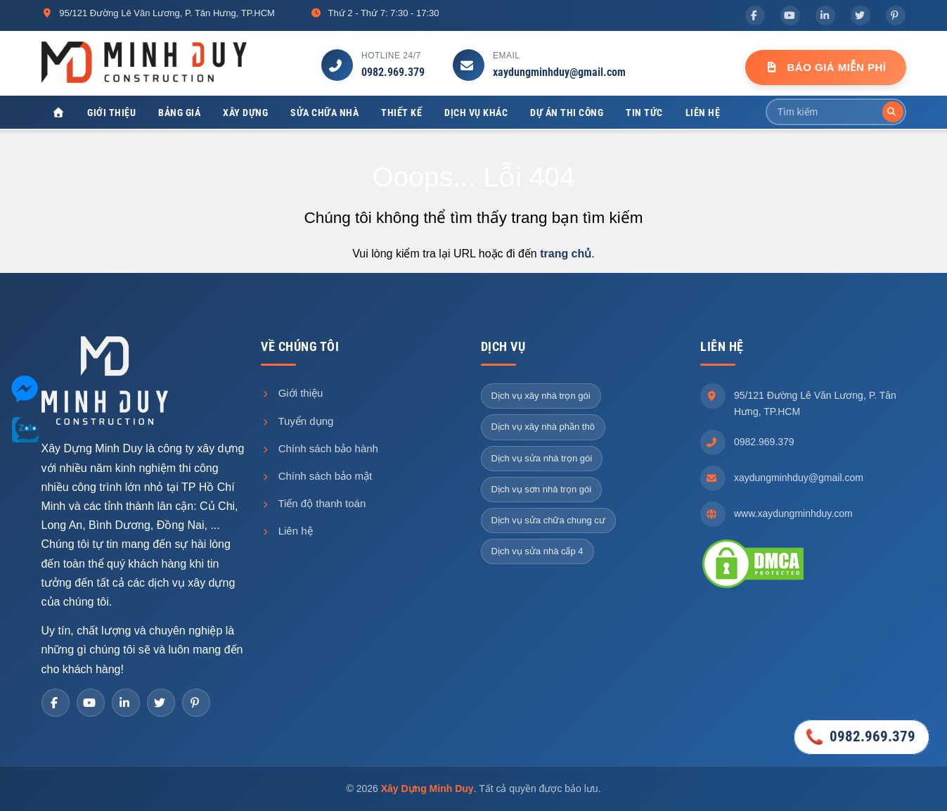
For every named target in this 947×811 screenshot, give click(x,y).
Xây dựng (245, 112)
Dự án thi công (566, 112)
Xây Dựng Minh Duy (427, 788)
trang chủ (565, 254)
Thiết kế (401, 112)
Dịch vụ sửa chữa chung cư (548, 520)
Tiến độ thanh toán (313, 503)
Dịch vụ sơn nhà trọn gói (541, 489)
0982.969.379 (393, 72)
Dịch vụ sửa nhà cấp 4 (537, 551)
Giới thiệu (111, 112)
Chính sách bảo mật (316, 476)
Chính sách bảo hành (319, 448)
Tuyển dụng (297, 421)
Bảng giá (179, 112)
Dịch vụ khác (476, 112)
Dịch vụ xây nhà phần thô (543, 426)
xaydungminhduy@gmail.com (559, 72)
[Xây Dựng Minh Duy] (59, 113)
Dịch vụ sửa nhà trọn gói (542, 458)
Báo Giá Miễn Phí (825, 67)
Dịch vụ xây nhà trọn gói (541, 395)
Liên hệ (703, 112)
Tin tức (644, 112)
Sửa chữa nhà (324, 112)
